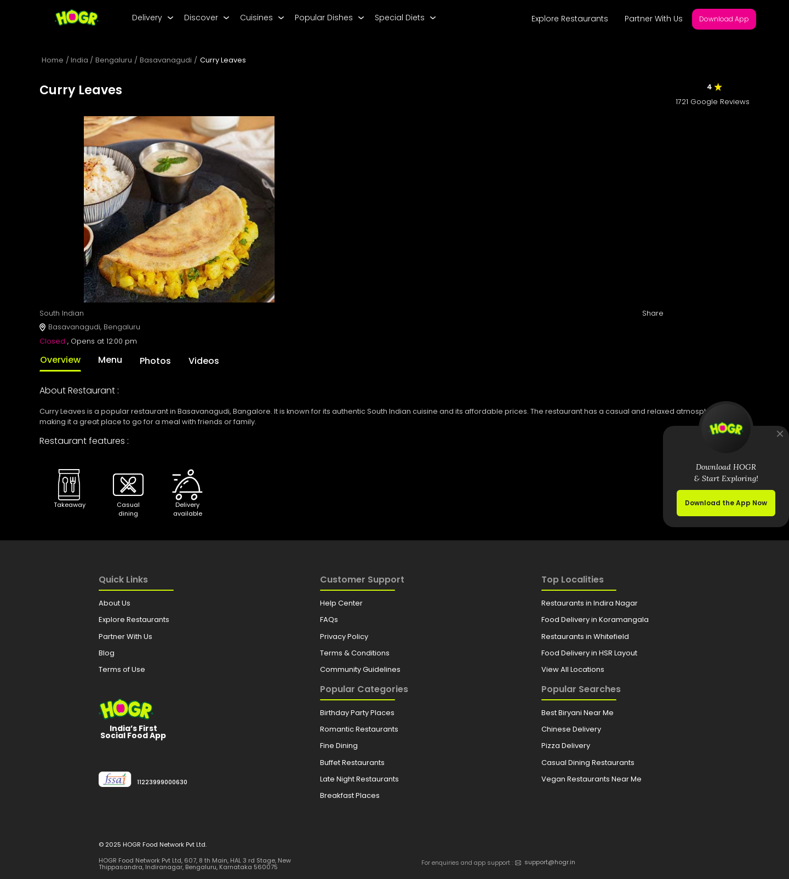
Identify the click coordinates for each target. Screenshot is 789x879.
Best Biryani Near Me (577, 712)
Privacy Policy (344, 636)
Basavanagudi (166, 60)
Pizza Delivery (565, 745)
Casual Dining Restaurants (587, 762)
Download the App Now (726, 502)
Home (53, 60)
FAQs (329, 619)
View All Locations (572, 669)
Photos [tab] (155, 361)
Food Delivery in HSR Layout (589, 653)
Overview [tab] (60, 359)
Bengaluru (113, 60)
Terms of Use (122, 669)
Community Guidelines (360, 669)
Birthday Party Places (357, 712)
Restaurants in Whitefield (585, 636)
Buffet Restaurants (352, 762)
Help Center (341, 603)
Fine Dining (339, 745)
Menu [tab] (110, 359)
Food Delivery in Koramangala (595, 619)
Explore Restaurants (569, 18)
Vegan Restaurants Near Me (591, 779)
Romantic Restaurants (359, 729)
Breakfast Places (350, 795)
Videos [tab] (203, 361)
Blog (107, 653)
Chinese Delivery (571, 729)
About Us (114, 603)
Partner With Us (654, 18)
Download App (724, 19)
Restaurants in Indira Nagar (589, 603)
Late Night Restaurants (359, 779)
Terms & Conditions (355, 653)
